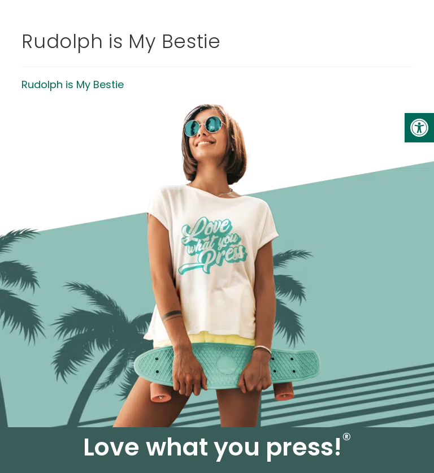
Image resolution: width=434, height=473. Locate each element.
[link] (419, 127)
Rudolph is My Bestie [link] (72, 84)
